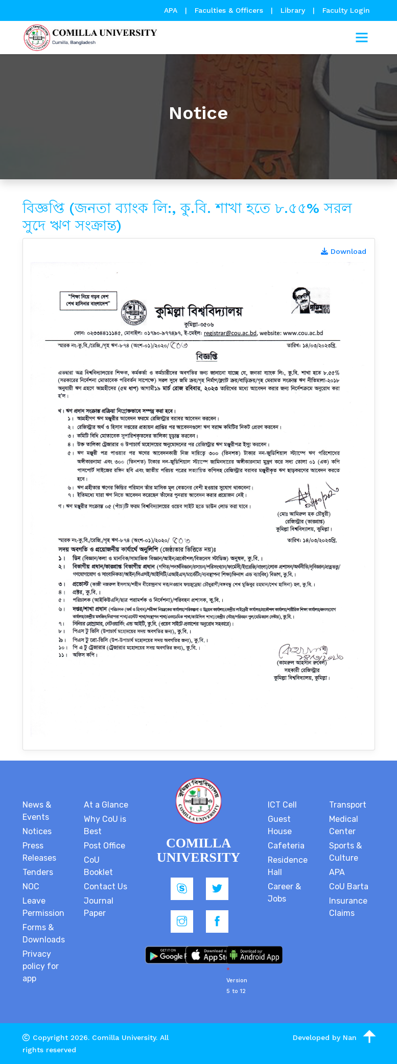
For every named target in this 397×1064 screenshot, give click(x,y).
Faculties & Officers (229, 10)
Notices (37, 831)
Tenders (37, 872)
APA (172, 10)
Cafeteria (286, 845)
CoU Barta (348, 886)
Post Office (104, 845)
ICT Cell (282, 805)
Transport (347, 805)
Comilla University (124, 1037)
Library (294, 10)
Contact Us (105, 886)
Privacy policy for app (40, 966)
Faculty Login (346, 10)
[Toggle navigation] (361, 38)
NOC (30, 886)
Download (343, 251)
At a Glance (106, 805)
